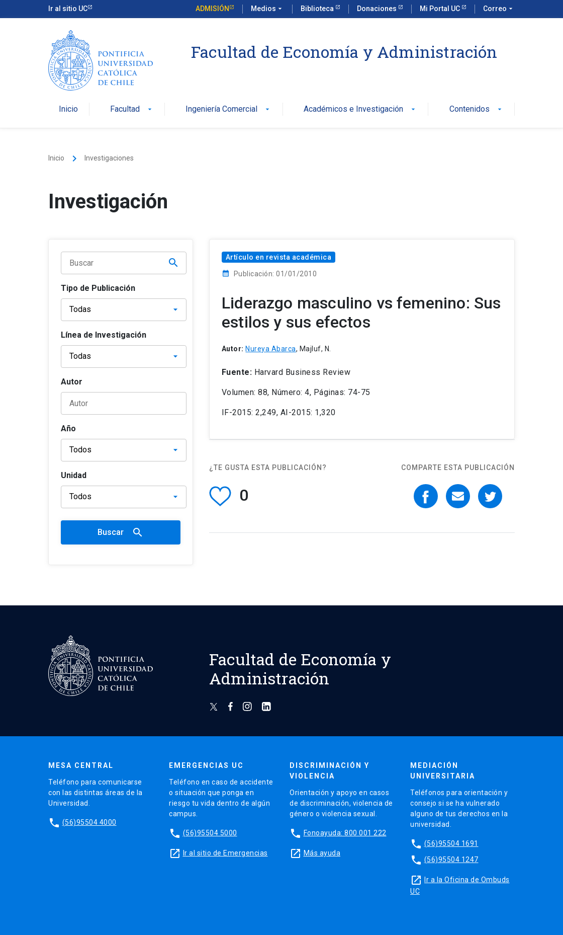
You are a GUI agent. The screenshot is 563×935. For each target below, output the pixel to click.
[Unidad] (123, 497)
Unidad (73, 475)
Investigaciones (109, 158)
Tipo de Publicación (98, 288)
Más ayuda (322, 853)
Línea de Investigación (103, 335)
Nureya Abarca (270, 349)
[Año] (123, 450)
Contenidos (476, 109)
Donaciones (377, 9)
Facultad (132, 109)
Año (68, 428)
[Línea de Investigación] (123, 356)
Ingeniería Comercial (228, 109)
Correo (499, 9)
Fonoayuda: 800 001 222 (345, 833)
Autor (71, 381)
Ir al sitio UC (67, 9)
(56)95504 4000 (89, 822)
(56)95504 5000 (210, 833)
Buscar (121, 532)
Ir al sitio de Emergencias (225, 853)
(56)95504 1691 (451, 843)
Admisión (212, 9)
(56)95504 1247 (451, 859)
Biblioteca (318, 9)
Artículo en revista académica (279, 257)
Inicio (68, 109)
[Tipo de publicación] (123, 309)
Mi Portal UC (440, 9)
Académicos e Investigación (360, 109)
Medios (267, 9)
